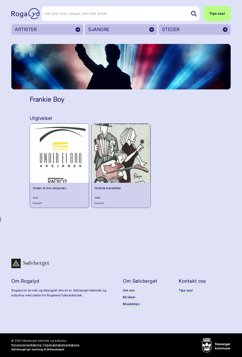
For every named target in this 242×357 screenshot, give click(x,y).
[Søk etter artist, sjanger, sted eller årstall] (123, 13)
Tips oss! (217, 14)
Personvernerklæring (26, 345)
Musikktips (131, 304)
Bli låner (129, 297)
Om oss (129, 290)
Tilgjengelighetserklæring (60, 345)
